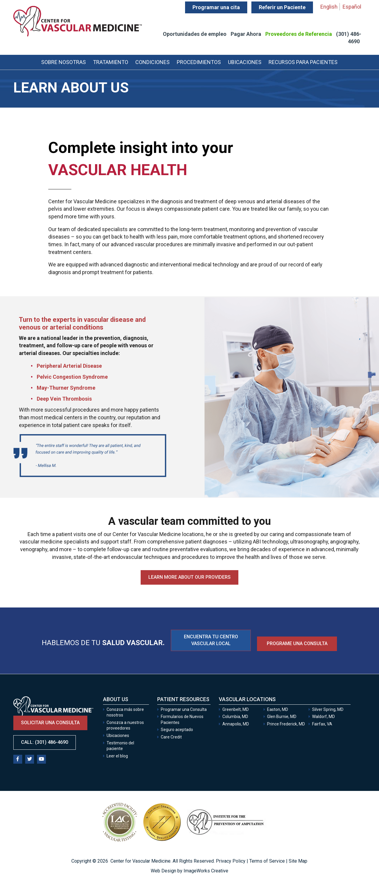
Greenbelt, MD (235, 709)
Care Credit (171, 737)
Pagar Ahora (246, 34)
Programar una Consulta (184, 709)
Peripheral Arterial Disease (69, 366)
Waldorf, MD (323, 716)
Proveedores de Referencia (298, 34)
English (329, 7)
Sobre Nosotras (63, 62)
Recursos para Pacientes (303, 62)
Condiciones (152, 62)
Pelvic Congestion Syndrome (72, 377)
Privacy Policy (230, 861)
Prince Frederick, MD (286, 724)
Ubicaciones (244, 62)
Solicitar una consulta (50, 722)
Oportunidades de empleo (195, 34)
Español (352, 7)
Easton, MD (277, 709)
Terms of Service (267, 861)
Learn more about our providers (189, 577)
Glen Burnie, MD (281, 716)
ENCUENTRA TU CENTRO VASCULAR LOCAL (211, 640)
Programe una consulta (297, 643)
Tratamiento (110, 62)
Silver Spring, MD (327, 709)
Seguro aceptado (177, 729)
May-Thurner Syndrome (66, 388)
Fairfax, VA (322, 724)
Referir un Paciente (282, 7)
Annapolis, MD (235, 724)
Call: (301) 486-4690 (44, 742)
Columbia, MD (235, 716)
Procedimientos (199, 62)
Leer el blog (117, 756)
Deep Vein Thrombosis (64, 399)
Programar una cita (216, 7)
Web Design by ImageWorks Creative (189, 871)
